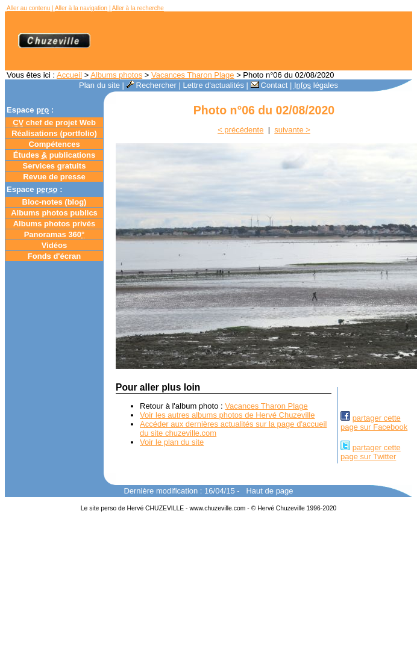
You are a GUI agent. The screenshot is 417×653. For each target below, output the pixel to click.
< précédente (240, 129)
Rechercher (152, 85)
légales (316, 85)
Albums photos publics (54, 212)
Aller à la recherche (138, 8)
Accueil (69, 74)
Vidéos (54, 245)
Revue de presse (54, 176)
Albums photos (116, 74)
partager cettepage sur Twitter (370, 452)
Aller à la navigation (81, 8)
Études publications (54, 154)
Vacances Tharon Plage (192, 74)
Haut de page (269, 490)
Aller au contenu (28, 8)
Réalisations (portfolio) (54, 133)
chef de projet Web (54, 122)
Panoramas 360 (54, 234)
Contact (269, 85)
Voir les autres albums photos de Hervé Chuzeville (227, 414)
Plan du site (99, 85)
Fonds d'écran (54, 256)
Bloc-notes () (54, 201)
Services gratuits (54, 165)
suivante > (292, 129)
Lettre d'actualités (213, 85)
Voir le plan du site (172, 442)
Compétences (54, 144)
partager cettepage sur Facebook (373, 422)
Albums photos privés (54, 223)
